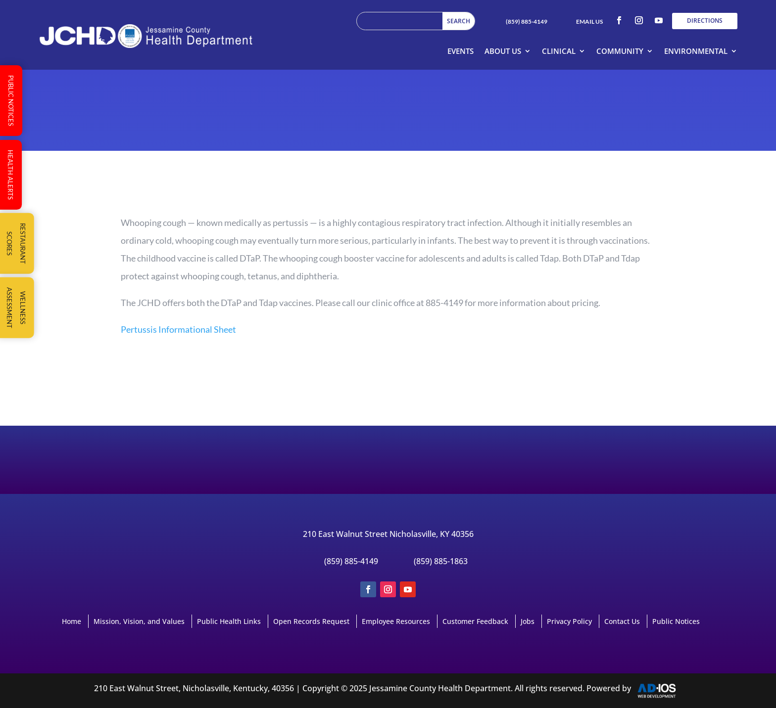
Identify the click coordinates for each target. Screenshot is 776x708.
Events (460, 51)
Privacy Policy (569, 621)
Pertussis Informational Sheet (178, 329)
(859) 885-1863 (441, 561)
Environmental (696, 51)
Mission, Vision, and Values (139, 621)
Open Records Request (311, 621)
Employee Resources (396, 621)
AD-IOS (662, 690)
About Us (503, 51)
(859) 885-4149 (526, 21)
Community (619, 51)
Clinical (559, 51)
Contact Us (622, 621)
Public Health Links (229, 621)
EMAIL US (589, 21)
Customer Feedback (475, 621)
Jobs (527, 621)
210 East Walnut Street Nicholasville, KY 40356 (388, 534)
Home (71, 621)
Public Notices (676, 621)
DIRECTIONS (705, 20)
